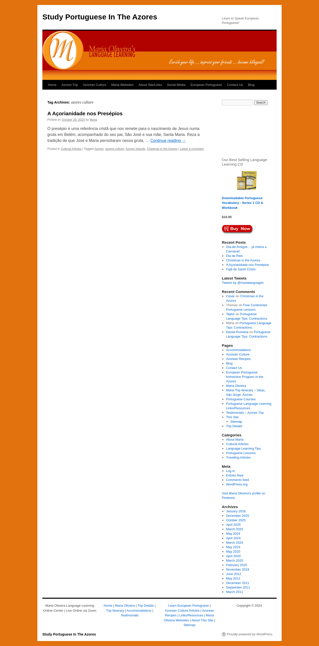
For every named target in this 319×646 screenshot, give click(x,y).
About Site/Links (150, 85)
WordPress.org (236, 484)
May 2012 (233, 578)
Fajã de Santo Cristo (241, 269)
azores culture (114, 149)
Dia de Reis (234, 256)
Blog (251, 85)
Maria (93, 119)
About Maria (234, 439)
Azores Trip (70, 85)
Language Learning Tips (243, 448)
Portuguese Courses (241, 399)
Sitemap (236, 421)
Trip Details (234, 426)
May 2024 (233, 533)
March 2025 (234, 529)
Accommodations (238, 350)
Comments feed (237, 480)
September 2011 (238, 587)
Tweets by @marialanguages (243, 283)
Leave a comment (192, 149)
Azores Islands (135, 149)
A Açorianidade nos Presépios (85, 113)
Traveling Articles (238, 457)
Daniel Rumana (237, 332)
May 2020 (233, 551)
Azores (98, 149)
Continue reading (168, 140)
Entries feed (234, 475)
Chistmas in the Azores (162, 149)
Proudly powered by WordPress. (250, 634)
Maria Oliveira (236, 386)
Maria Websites (122, 85)
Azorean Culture (94, 85)
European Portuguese (206, 85)
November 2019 (237, 569)
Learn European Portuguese (188, 605)
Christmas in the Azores (243, 260)
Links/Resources (191, 615)
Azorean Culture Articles (182, 610)
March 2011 (234, 592)
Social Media (176, 85)
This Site (232, 417)
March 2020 (234, 560)
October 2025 (236, 520)
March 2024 (234, 542)
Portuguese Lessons (241, 453)
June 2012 (233, 574)
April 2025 (233, 525)
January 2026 (236, 511)
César (230, 296)
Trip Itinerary (115, 610)
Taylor (230, 314)
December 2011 (237, 583)
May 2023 (233, 547)
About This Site (202, 620)
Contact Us (235, 85)
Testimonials (130, 615)
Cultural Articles (71, 149)
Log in (230, 471)
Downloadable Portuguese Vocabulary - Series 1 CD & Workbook (242, 203)
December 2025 (237, 516)
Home (52, 85)
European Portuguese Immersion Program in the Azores (244, 376)
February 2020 (236, 565)
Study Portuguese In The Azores (99, 17)
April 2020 (233, 556)
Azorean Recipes (238, 359)
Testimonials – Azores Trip (245, 412)
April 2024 (233, 538)
